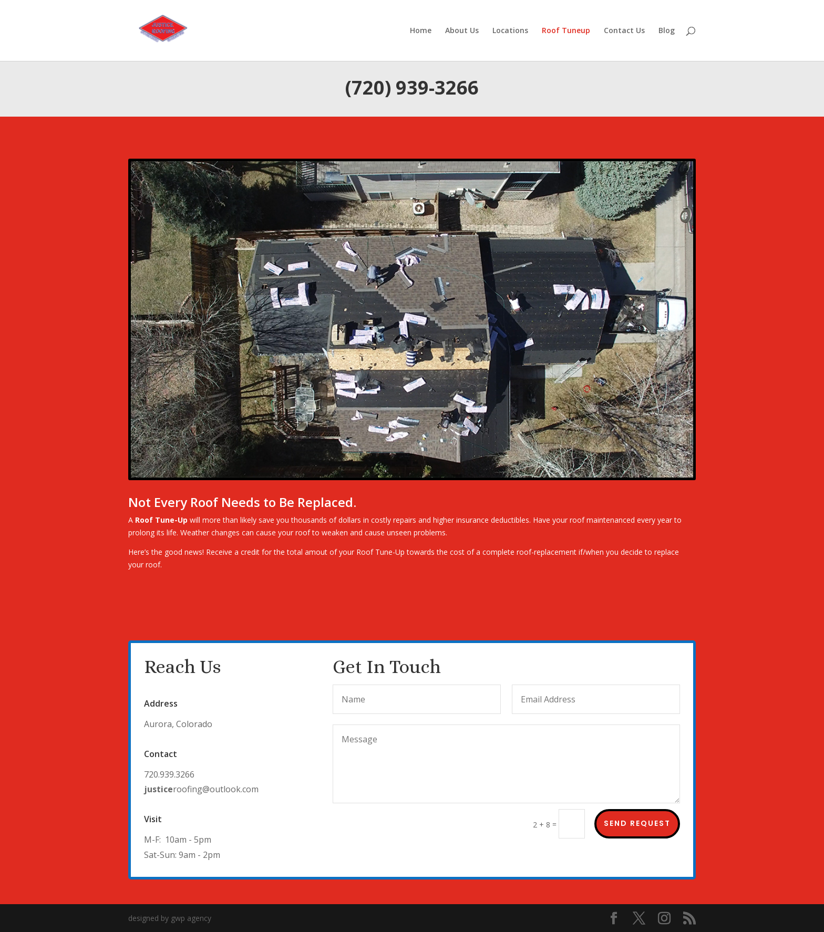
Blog (666, 31)
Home (420, 31)
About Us (462, 31)
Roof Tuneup (566, 31)
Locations (510, 31)
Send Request (637, 823)
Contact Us (624, 31)
